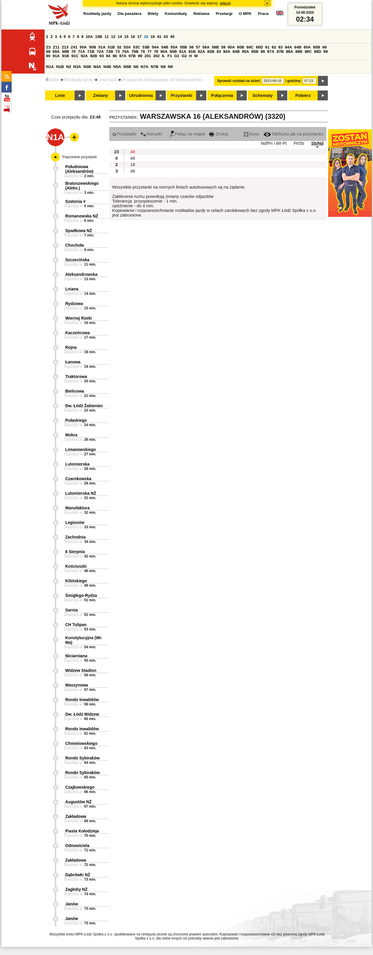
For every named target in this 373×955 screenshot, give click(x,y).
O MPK (245, 13)
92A (84, 56)
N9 (170, 67)
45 (172, 36)
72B (109, 51)
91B (65, 56)
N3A (77, 67)
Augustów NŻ (78, 801)
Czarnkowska (78, 478)
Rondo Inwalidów (82, 699)
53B (145, 47)
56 (191, 47)
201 (148, 56)
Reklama (201, 13)
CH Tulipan (76, 624)
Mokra (71, 435)
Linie (60, 95)
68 (48, 51)
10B (98, 36)
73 (117, 51)
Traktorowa (76, 376)
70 (73, 51)
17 (139, 36)
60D (259, 47)
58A (206, 47)
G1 (177, 56)
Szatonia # (75, 201)
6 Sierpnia (75, 551)
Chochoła (74, 245)
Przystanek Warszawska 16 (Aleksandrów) (162, 79)
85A (245, 51)
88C (308, 51)
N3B (87, 67)
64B (297, 47)
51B (111, 47)
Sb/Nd (317, 143)
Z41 (74, 47)
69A (56, 51)
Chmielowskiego (81, 743)
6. (163, 56)
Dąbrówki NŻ (77, 874)
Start (52, 79)
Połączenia (222, 95)
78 (156, 51)
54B (164, 47)
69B (65, 51)
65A (307, 47)
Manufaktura (77, 508)
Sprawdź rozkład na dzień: (239, 81)
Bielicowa (74, 391)
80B (173, 51)
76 (143, 51)
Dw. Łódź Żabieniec (84, 405)
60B (240, 47)
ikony (251, 134)
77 (149, 51)
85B (254, 51)
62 (274, 47)
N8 (163, 67)
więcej (225, 3)
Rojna (71, 347)
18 (146, 36)
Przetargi (224, 13)
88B (298, 51)
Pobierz (303, 95)
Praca (263, 13)
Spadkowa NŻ (78, 230)
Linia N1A (107, 79)
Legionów (74, 522)
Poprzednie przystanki (79, 157)
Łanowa (72, 362)
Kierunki (151, 134)
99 (140, 56)
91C (74, 56)
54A (155, 47)
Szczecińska (77, 259)
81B (192, 51)
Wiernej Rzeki (78, 318)
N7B (155, 67)
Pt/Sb (299, 143)
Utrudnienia (141, 95)
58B (215, 47)
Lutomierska (77, 464)
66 (324, 47)
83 (219, 51)
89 (325, 51)
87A (270, 51)
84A (226, 51)
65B (316, 47)
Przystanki (181, 95)
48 (132, 151)
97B (132, 56)
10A (89, 36)
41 (159, 36)
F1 (169, 56)
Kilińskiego (76, 580)
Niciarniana (76, 655)
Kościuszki (76, 566)
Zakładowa (75, 816)
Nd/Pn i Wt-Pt (274, 143)
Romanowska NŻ (81, 216)
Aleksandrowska (81, 274)
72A (100, 51)
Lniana (71, 289)
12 (113, 36)
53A (127, 47)
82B (210, 51)
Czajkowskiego (79, 787)
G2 (184, 56)
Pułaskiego (76, 420)
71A (81, 51)
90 (48, 56)
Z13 (65, 47)
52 (119, 47)
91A (56, 56)
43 (165, 36)
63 (280, 47)
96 (114, 56)
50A (83, 47)
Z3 (48, 47)
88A (289, 51)
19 (152, 36)
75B (134, 51)
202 (156, 56)
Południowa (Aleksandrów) (79, 169)
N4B (107, 67)
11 (106, 36)
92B (93, 56)
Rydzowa (74, 303)
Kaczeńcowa (77, 332)
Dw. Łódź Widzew (82, 714)
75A (125, 51)
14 (120, 36)
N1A (50, 67)
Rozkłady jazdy (78, 79)
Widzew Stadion (80, 670)
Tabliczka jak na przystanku (293, 134)
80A (163, 51)
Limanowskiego (80, 449)
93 (101, 56)
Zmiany (100, 95)
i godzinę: (293, 81)
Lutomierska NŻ (80, 493)
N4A (97, 67)
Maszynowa (76, 685)
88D (317, 51)
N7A (145, 67)
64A (288, 47)
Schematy (262, 95)
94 (108, 56)
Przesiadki (124, 134)
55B (183, 47)
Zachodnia (75, 537)
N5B (127, 67)
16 (133, 36)
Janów (71, 904)
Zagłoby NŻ (76, 889)
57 (198, 47)
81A (182, 51)
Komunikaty (176, 13)
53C (136, 47)
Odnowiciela (77, 845)
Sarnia (71, 610)
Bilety (153, 13)
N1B (60, 67)
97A (122, 56)
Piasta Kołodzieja (82, 831)
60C (250, 47)
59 (223, 47)
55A (173, 47)
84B (236, 51)
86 (263, 51)
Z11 (56, 47)
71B (90, 51)
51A (101, 47)
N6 (135, 67)
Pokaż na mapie (187, 134)
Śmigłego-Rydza (81, 595)
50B (92, 47)
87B (280, 51)
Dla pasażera (130, 13)
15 (126, 36)
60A (231, 47)
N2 (68, 67)
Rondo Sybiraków (82, 758)
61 (267, 47)
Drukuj (218, 134)
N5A (117, 67)
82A (201, 51)
